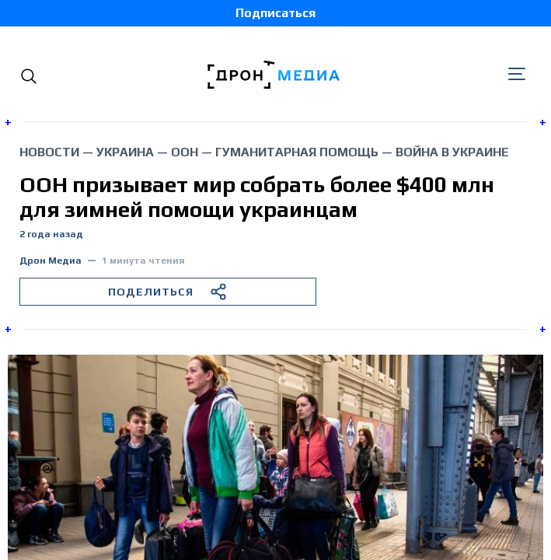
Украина (125, 152)
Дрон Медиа (50, 261)
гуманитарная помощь (296, 152)
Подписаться (275, 12)
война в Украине (452, 152)
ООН (184, 152)
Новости (49, 152)
